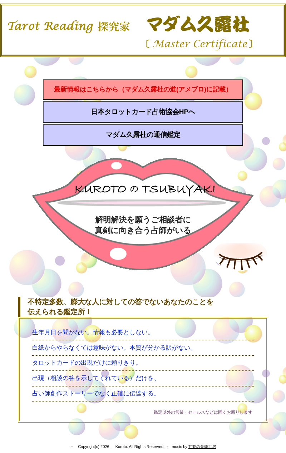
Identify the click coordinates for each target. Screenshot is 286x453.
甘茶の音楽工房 (202, 446)
